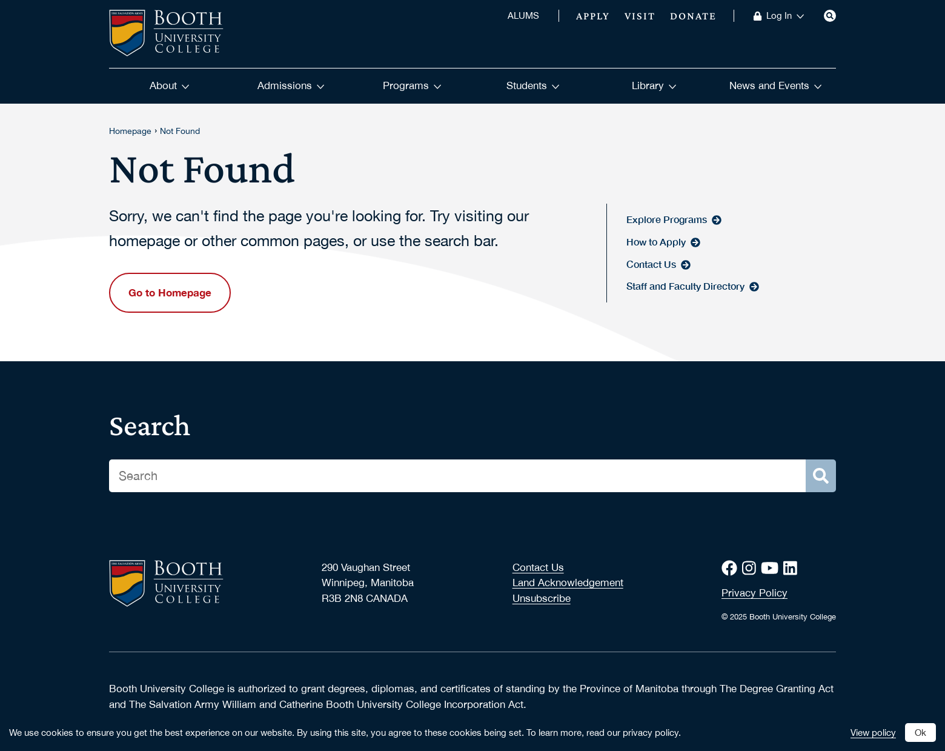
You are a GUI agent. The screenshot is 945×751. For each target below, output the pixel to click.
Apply (593, 15)
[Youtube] (772, 568)
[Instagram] (751, 568)
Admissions (291, 85)
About (170, 85)
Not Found (180, 131)
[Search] (830, 16)
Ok (920, 732)
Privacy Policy (754, 593)
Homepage (130, 131)
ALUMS (523, 16)
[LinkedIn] (792, 568)
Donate (693, 15)
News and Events (775, 85)
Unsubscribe (541, 598)
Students (533, 85)
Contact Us (538, 567)
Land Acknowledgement (567, 582)
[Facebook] (731, 568)
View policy (873, 732)
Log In (785, 16)
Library (654, 85)
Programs (412, 85)
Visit (640, 15)
